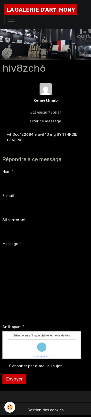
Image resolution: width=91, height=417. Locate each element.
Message (10, 243)
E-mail (8, 195)
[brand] (40, 9)
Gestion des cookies (45, 410)
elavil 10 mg (45, 134)
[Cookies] (9, 407)
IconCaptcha (40, 356)
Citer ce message (45, 121)
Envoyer (14, 379)
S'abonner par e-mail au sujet (35, 366)
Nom (6, 171)
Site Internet (14, 219)
